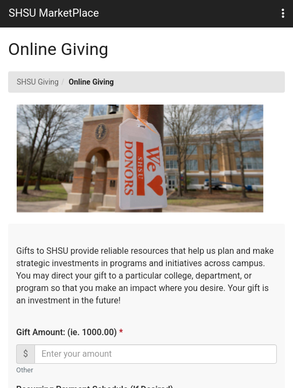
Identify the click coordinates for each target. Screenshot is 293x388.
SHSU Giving (38, 82)
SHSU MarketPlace (54, 12)
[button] (283, 14)
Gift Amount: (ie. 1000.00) (69, 332)
